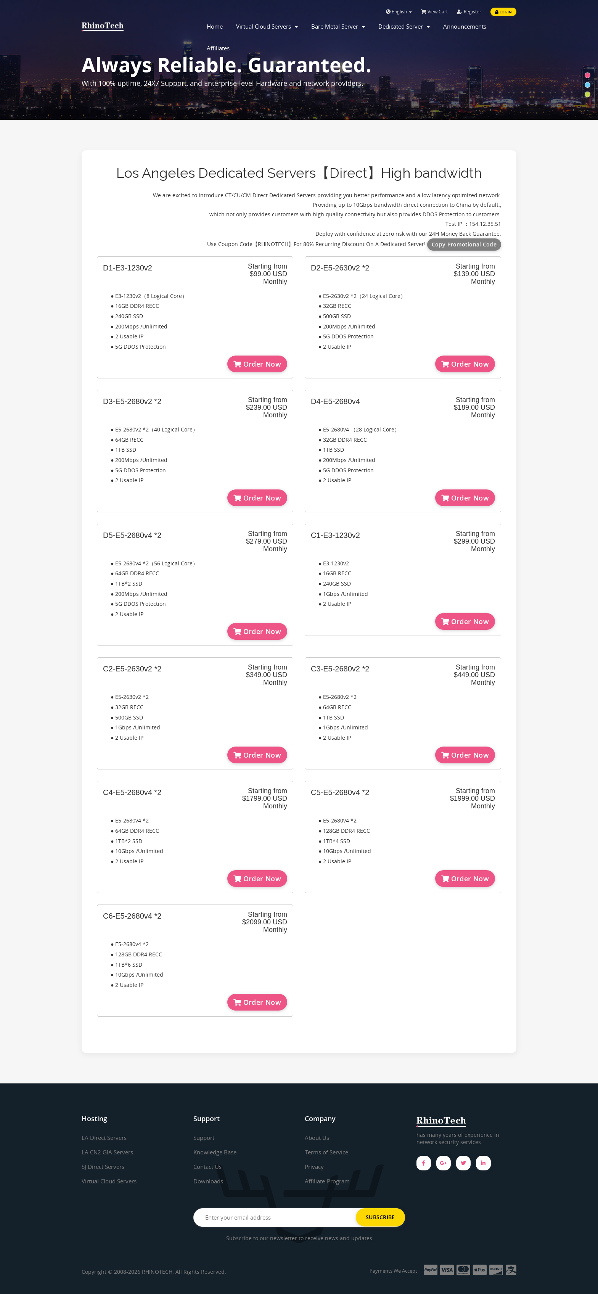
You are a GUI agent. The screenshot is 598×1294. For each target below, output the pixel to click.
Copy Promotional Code (464, 244)
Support (205, 1137)
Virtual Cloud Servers (267, 26)
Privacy (315, 1166)
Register (469, 11)
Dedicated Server (404, 26)
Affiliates (218, 48)
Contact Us (209, 1166)
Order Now (257, 364)
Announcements (464, 26)
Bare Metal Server (338, 26)
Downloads (209, 1181)
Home (215, 26)
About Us (318, 1137)
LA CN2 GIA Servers (109, 1152)
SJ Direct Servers (105, 1166)
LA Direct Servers (106, 1137)
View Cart (434, 11)
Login (503, 11)
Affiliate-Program (329, 1181)
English (399, 11)
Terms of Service (328, 1152)
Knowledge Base (216, 1152)
